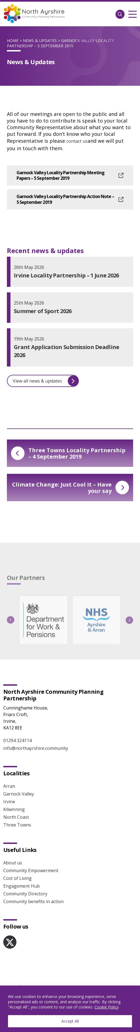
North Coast (16, 817)
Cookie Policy (107, 1007)
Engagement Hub (21, 886)
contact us (77, 141)
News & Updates (40, 40)
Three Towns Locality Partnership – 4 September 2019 (68, 453)
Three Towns (17, 825)
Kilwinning (14, 809)
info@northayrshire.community (35, 748)
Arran (9, 786)
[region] (70, 1009)
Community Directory (25, 894)
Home (12, 40)
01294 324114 (17, 740)
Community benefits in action (33, 901)
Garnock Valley (18, 794)
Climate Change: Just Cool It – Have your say (70, 488)
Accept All (70, 1021)
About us (12, 863)
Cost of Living (17, 878)
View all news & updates (46, 381)
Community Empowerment (30, 870)
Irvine (9, 802)
